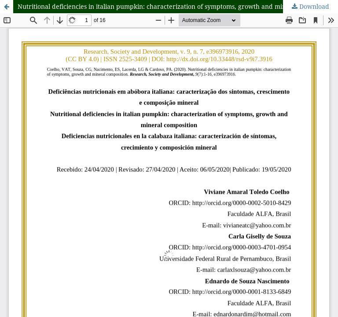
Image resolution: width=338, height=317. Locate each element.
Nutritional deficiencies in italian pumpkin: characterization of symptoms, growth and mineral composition (176, 6)
